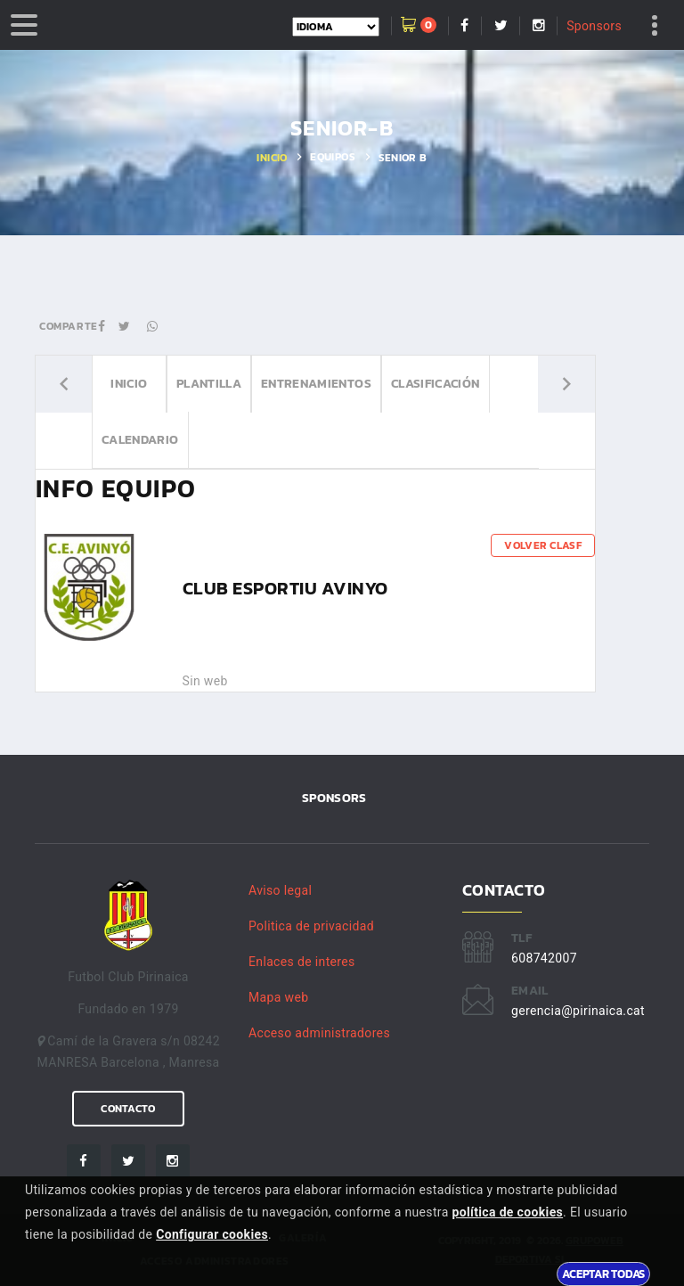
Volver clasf (543, 545)
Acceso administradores (319, 1033)
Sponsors (594, 26)
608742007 (544, 958)
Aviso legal (280, 890)
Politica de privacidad (311, 926)
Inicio (271, 158)
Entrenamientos (316, 383)
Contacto (128, 1109)
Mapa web (278, 997)
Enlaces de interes (301, 961)
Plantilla (208, 383)
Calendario (140, 439)
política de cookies (507, 1212)
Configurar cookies (212, 1234)
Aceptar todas (603, 1273)
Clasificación (435, 383)
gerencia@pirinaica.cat (578, 1010)
